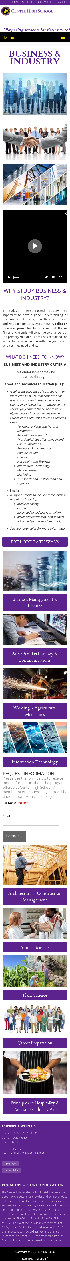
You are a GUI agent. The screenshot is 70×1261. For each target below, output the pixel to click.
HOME (15, 2)
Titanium (38, 1258)
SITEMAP (27, 2)
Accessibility (11, 1170)
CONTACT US (44, 2)
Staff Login (11, 1164)
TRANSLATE (63, 2)
